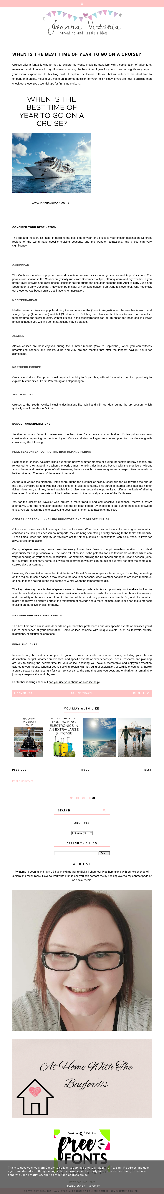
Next (148, 770)
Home (85, 770)
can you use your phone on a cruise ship (74, 682)
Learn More (75, 1186)
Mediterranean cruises (26, 310)
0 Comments (23, 693)
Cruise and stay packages (84, 438)
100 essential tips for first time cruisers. (57, 83)
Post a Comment (22, 781)
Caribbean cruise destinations (47, 290)
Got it (94, 1186)
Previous (19, 770)
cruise (76, 693)
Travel (87, 693)
